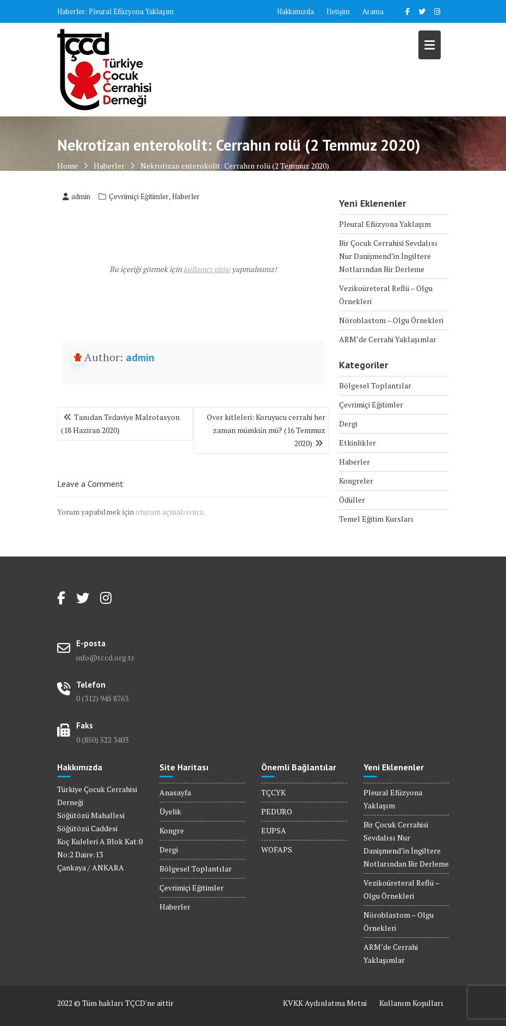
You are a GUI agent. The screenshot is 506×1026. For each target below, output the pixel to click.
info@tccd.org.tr (105, 657)
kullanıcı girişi (206, 269)
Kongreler (356, 480)
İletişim (338, 11)
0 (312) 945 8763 (102, 698)
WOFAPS (276, 849)
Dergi (348, 423)
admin (76, 196)
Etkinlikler (357, 442)
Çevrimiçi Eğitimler (139, 196)
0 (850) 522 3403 (102, 739)
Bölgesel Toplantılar (375, 385)
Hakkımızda (295, 11)
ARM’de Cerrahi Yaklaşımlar (387, 339)
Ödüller (352, 500)
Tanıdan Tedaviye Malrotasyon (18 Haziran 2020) (120, 423)
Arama (373, 11)
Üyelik (170, 811)
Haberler (186, 196)
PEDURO (276, 811)
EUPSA (273, 830)
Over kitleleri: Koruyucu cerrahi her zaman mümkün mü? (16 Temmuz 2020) (266, 430)
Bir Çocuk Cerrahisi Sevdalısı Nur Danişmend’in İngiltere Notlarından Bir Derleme (388, 256)
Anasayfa (175, 792)
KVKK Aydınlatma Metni (325, 1003)
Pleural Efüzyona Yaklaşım (131, 11)
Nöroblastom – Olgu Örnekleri (391, 320)
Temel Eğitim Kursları (376, 519)
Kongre (171, 830)
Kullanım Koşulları (411, 1003)
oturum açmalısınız (169, 511)
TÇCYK (273, 792)
